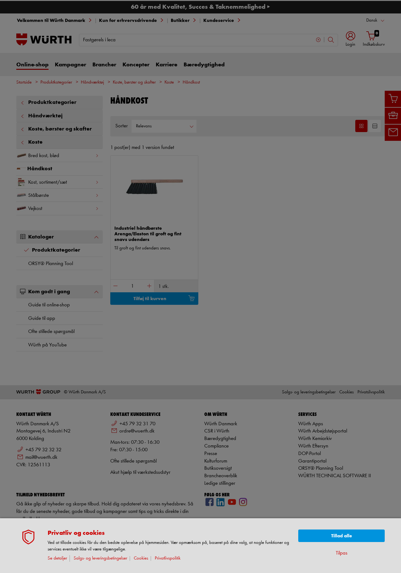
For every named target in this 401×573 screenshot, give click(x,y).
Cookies (141, 558)
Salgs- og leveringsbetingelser (100, 558)
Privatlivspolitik (167, 558)
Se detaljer (57, 558)
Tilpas (341, 553)
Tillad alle (341, 536)
